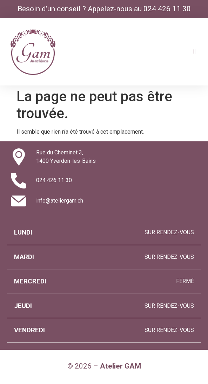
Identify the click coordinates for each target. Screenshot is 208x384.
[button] (194, 52)
